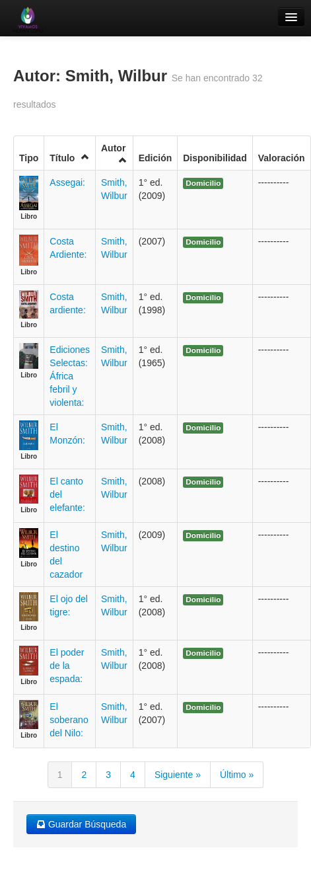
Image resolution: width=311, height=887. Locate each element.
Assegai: (67, 182)
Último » (237, 774)
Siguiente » (178, 774)
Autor (114, 154)
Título (70, 157)
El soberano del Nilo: (69, 719)
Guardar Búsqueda (81, 824)
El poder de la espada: (67, 665)
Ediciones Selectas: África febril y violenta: (70, 376)
